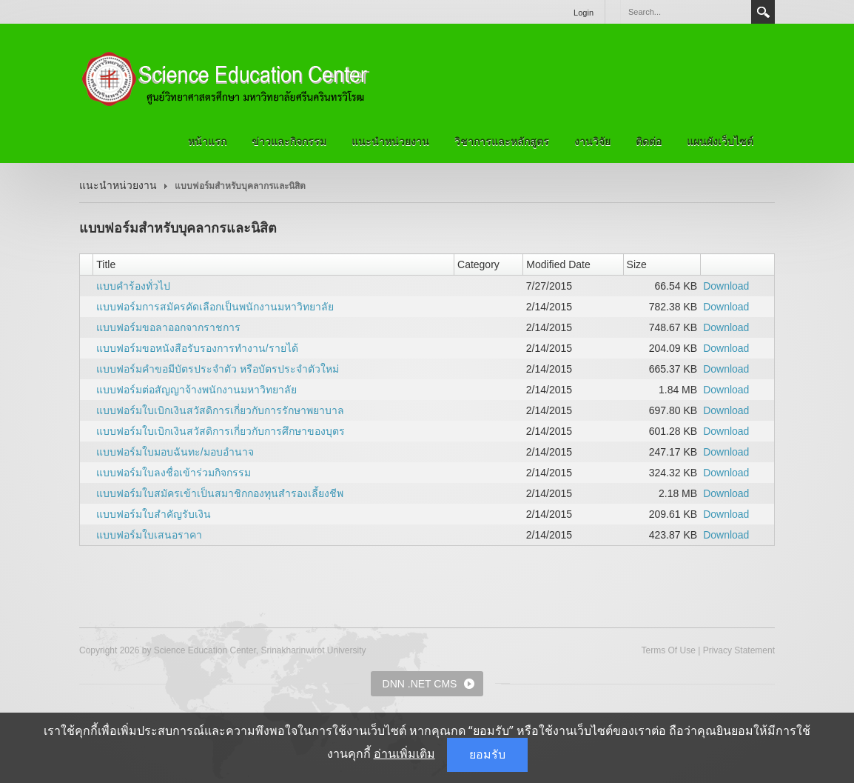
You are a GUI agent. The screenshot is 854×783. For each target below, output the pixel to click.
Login (584, 12)
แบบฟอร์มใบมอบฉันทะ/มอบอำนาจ (175, 452)
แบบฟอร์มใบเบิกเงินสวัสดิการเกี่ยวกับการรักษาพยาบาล (220, 410)
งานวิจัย (592, 141)
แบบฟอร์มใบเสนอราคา (149, 535)
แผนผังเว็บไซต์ (720, 141)
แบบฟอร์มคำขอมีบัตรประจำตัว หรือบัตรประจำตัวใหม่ (217, 369)
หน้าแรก (207, 141)
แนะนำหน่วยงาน (390, 141)
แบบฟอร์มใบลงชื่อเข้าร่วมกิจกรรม (173, 473)
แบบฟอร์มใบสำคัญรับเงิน (153, 514)
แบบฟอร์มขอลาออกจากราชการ (168, 327)
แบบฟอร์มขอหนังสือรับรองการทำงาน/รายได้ (197, 348)
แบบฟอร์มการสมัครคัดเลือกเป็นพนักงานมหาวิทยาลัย (215, 307)
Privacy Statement (739, 650)
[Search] (685, 12)
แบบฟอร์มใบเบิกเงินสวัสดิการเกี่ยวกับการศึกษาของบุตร (220, 431)
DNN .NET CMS (420, 684)
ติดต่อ (649, 141)
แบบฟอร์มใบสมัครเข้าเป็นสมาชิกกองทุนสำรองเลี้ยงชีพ (219, 493)
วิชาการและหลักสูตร (501, 141)
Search (763, 12)
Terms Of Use (668, 650)
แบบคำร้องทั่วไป (133, 286)
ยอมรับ (487, 754)
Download (726, 286)
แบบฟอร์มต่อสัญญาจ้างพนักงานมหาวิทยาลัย (196, 390)
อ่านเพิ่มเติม (404, 753)
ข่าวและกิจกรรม (289, 141)
